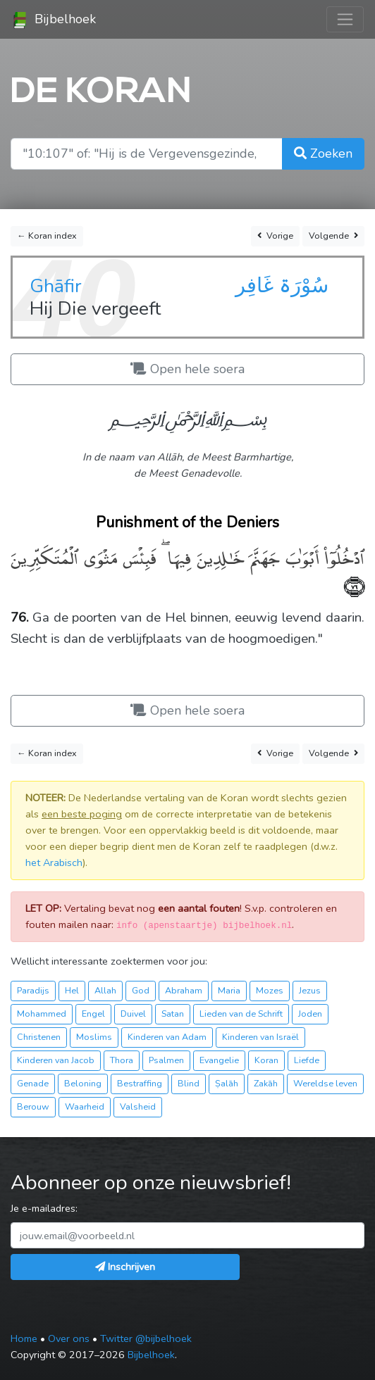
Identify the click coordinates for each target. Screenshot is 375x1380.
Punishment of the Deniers (187, 522)
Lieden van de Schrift (241, 1014)
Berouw (33, 1106)
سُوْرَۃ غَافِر (281, 285)
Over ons (69, 1338)
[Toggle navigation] (345, 19)
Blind (188, 1083)
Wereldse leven (325, 1083)
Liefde (306, 1060)
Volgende (333, 236)
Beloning (83, 1083)
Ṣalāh (226, 1083)
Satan (172, 1014)
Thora (121, 1060)
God (140, 990)
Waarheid (84, 1106)
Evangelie (219, 1060)
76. (20, 617)
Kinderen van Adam (167, 1037)
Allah (105, 990)
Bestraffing (139, 1083)
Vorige (275, 236)
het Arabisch (53, 862)
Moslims (94, 1037)
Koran (266, 1060)
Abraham (183, 990)
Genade (33, 1083)
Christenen (39, 1037)
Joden (310, 1014)
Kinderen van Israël (260, 1037)
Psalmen (166, 1060)
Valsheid (138, 1106)
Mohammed (41, 1014)
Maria (229, 990)
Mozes (269, 990)
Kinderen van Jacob (55, 1060)
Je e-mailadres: (44, 1208)
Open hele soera (187, 368)
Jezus (310, 990)
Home (24, 1338)
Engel (93, 1014)
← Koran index (47, 236)
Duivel (133, 1014)
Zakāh (266, 1083)
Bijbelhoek (53, 20)
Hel (72, 990)
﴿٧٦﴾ (354, 584)
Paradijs (33, 990)
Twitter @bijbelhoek (146, 1338)
